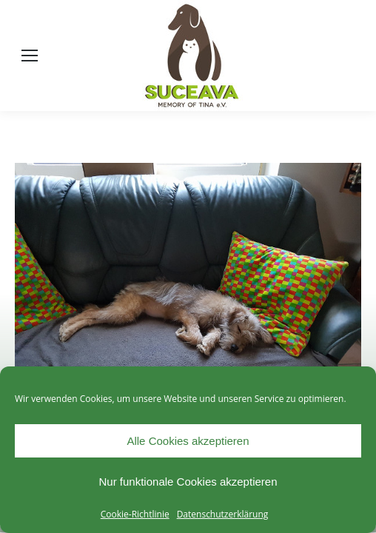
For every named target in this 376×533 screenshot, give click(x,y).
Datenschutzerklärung (223, 514)
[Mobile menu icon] (29, 55)
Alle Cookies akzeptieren (188, 441)
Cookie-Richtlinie (135, 514)
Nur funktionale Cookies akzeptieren (188, 481)
